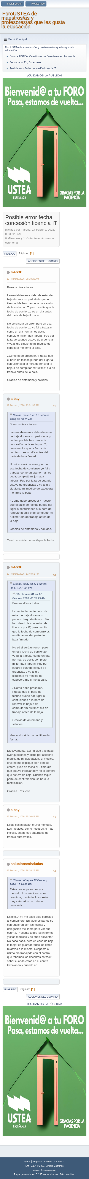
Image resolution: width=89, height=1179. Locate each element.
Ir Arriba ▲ (59, 1161)
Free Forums (50, 1170)
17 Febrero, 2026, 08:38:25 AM (23, 278)
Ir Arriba (10, 989)
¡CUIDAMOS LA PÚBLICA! (44, 75)
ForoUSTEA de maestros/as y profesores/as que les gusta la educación (33, 20)
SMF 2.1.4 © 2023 (34, 1166)
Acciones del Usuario (43, 261)
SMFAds (37, 1170)
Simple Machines (55, 1166)
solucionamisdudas (27, 864)
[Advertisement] (73, 278)
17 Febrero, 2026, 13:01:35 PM (23, 405)
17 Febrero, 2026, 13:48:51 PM (23, 573)
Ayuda (27, 1161)
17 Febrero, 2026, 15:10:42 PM (23, 816)
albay (15, 399)
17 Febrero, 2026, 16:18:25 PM (23, 870)
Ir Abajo (9, 253)
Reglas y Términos (42, 1161)
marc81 (17, 272)
